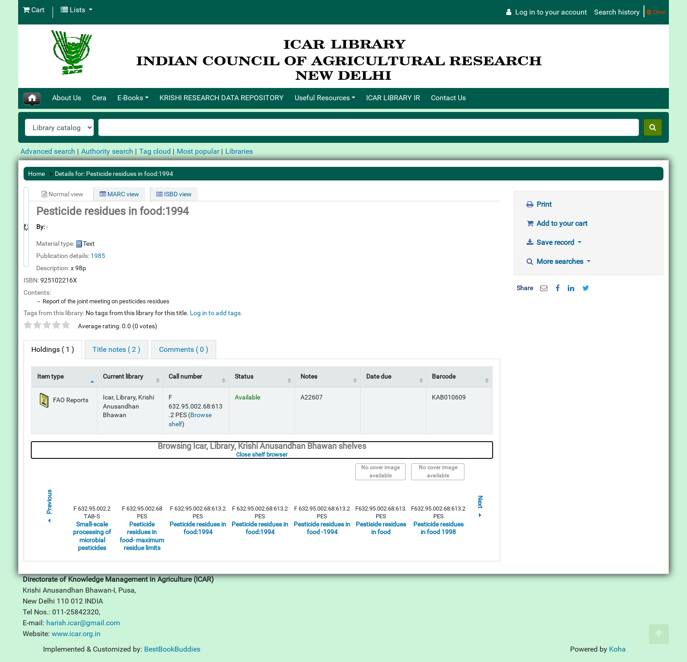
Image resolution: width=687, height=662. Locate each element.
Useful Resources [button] (322, 97)
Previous (49, 508)
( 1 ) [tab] (52, 349)
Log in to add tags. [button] (216, 312)
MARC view (119, 194)
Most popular (198, 151)
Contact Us (448, 97)
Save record (551, 242)
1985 (98, 255)
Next (480, 508)
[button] (33, 10)
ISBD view (174, 194)
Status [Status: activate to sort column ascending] (244, 376)
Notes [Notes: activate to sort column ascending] (308, 376)
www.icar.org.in (76, 633)
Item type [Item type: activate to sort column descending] (50, 376)
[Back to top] (659, 634)
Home (36, 173)
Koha (617, 649)
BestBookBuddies (172, 649)
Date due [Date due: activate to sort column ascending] (378, 376)
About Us (66, 97)
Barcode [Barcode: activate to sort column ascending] (443, 376)
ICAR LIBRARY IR (393, 97)
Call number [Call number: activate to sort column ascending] (185, 376)
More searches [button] (555, 261)
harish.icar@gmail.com (83, 622)
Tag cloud (155, 151)
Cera (99, 97)
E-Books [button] (130, 97)
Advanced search (47, 151)
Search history (617, 12)
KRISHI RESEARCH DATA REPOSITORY (222, 97)
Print (539, 204)
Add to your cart (557, 223)
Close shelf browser (289, 454)
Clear (656, 12)
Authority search (107, 151)
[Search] (652, 127)
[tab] (116, 349)
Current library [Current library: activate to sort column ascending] (123, 376)
